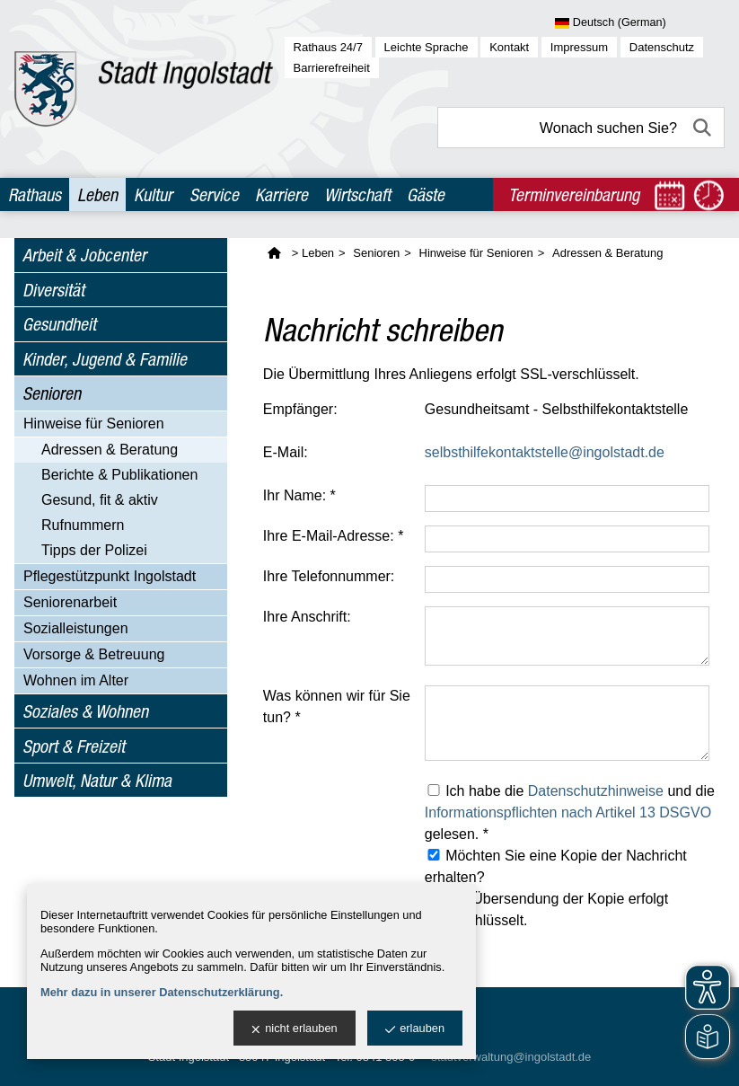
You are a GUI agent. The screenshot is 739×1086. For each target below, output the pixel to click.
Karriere (281, 194)
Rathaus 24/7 (328, 47)
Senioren (51, 393)
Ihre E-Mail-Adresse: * (333, 535)
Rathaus (34, 194)
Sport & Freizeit (73, 746)
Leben (97, 194)
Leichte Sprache (426, 47)
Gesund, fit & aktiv (99, 500)
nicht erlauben (294, 1029)
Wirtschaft (357, 194)
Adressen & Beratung (109, 449)
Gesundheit (59, 323)
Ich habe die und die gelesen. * (570, 812)
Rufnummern (82, 525)
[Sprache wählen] (640, 23)
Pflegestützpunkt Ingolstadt (109, 576)
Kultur (153, 194)
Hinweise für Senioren (93, 423)
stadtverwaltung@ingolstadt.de (511, 1057)
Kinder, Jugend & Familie (104, 359)
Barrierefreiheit (332, 68)
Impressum (579, 47)
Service (214, 194)
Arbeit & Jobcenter (84, 254)
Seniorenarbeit (70, 602)
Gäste (425, 194)
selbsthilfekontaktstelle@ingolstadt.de (544, 452)
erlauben (414, 1029)
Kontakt (509, 47)
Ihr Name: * (299, 495)
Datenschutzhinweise (596, 791)
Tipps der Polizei (94, 550)
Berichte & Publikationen (119, 474)
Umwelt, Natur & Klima (97, 780)
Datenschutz (661, 47)
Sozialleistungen (75, 628)
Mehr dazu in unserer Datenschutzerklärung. (161, 992)
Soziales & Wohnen (85, 711)
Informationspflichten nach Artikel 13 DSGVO (568, 812)
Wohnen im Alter (75, 680)
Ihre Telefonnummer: (328, 576)
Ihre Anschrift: (307, 616)
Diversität (53, 289)
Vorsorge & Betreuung (93, 654)
